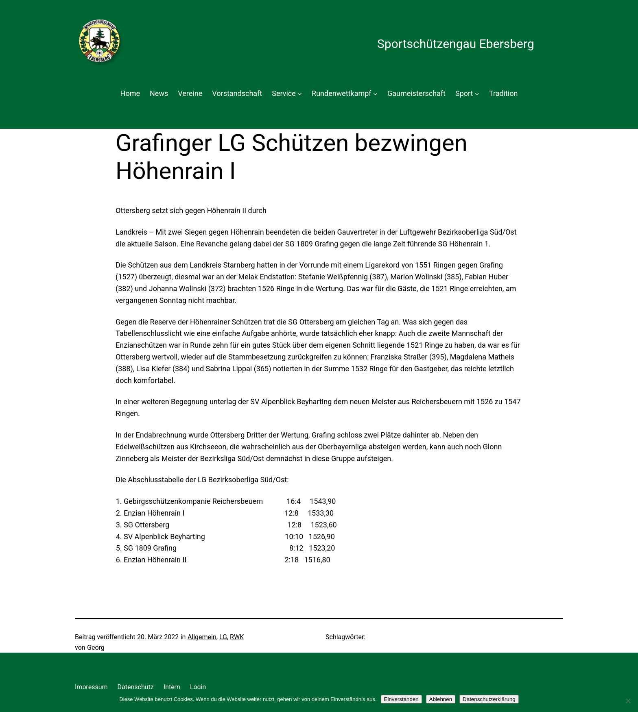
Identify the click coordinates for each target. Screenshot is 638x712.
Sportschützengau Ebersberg (455, 44)
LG (223, 637)
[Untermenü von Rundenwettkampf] (375, 93)
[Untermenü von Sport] (477, 93)
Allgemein (202, 637)
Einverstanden (401, 699)
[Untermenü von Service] (299, 93)
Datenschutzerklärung (489, 699)
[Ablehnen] (628, 701)
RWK (237, 637)
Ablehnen (440, 699)
